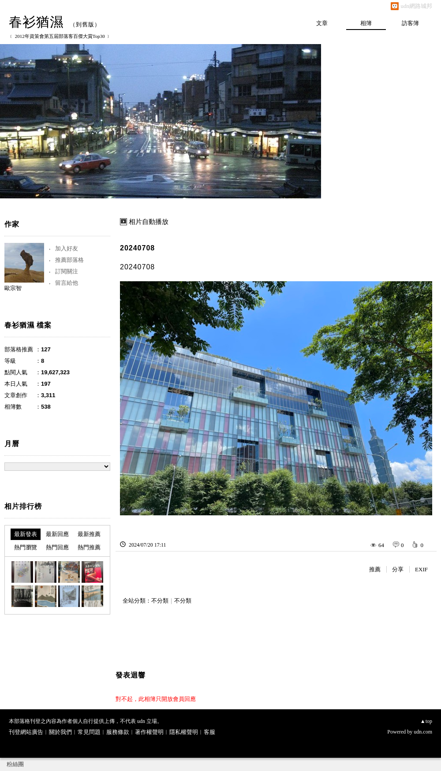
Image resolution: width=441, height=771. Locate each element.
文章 (322, 23)
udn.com (423, 732)
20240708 (137, 248)
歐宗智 (13, 288)
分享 (398, 569)
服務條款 (117, 732)
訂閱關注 (66, 271)
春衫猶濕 (36, 22)
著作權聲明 (149, 732)
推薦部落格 (69, 260)
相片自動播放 (148, 221)
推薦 (375, 569)
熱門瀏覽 (25, 547)
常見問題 (89, 732)
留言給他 (66, 282)
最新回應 (57, 534)
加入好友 (66, 248)
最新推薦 (89, 534)
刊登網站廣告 (26, 732)
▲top (426, 721)
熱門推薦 (89, 547)
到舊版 (85, 24)
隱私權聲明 (183, 732)
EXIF (421, 569)
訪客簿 (410, 23)
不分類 (159, 600)
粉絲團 (15, 764)
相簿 (366, 23)
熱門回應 (57, 547)
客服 (209, 732)
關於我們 (60, 732)
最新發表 (25, 534)
